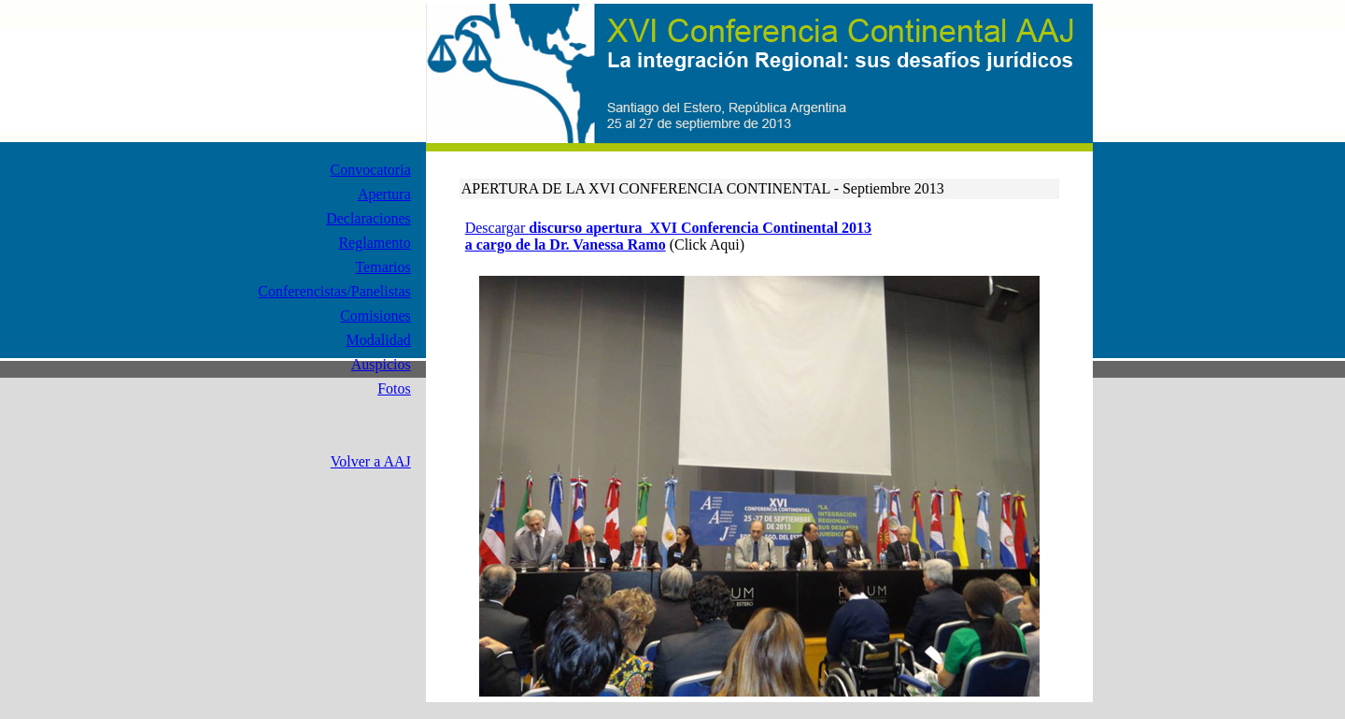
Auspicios (381, 364)
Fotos (394, 388)
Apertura (384, 194)
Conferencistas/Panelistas (334, 291)
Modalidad (378, 340)
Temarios (382, 267)
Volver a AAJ (371, 461)
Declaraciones (368, 218)
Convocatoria (371, 170)
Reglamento (374, 243)
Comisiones (375, 316)
